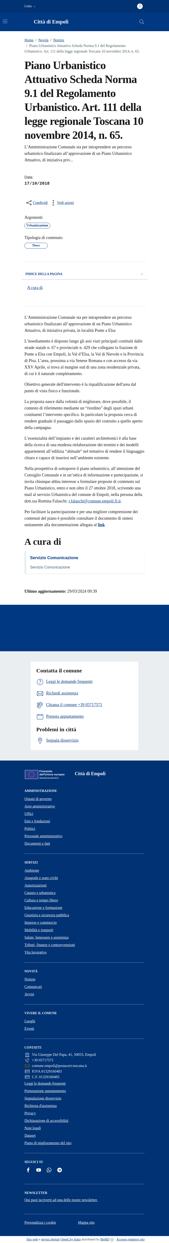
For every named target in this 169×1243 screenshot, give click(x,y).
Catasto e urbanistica (39, 893)
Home (29, 40)
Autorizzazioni (35, 885)
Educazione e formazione (43, 908)
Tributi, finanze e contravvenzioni (49, 945)
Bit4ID (104, 1239)
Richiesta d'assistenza (40, 1106)
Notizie (56, 40)
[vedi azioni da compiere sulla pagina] (62, 202)
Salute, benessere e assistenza (46, 937)
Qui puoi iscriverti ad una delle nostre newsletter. (61, 1200)
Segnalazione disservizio (42, 1098)
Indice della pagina (84, 274)
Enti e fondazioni (37, 821)
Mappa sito (86, 1222)
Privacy (30, 1113)
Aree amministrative (39, 806)
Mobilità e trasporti (38, 930)
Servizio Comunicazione (54, 557)
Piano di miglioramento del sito (47, 1143)
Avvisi (29, 994)
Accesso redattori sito (130, 1239)
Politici (29, 829)
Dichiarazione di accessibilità (46, 1121)
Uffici (28, 814)
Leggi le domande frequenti (45, 1083)
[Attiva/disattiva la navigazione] (5, 21)
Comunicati (33, 987)
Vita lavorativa (35, 952)
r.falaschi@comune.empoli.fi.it (95, 501)
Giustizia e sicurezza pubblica (46, 915)
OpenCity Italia (71, 1239)
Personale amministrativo (43, 836)
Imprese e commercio (40, 922)
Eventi (29, 1028)
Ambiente (31, 870)
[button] (30, 6)
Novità (41, 40)
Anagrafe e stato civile (41, 878)
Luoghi (29, 1021)
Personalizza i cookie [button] (40, 1222)
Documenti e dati (37, 843)
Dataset (30, 1135)
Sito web (32, 1239)
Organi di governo (38, 799)
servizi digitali (50, 1239)
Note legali (32, 1128)
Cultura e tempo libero (41, 900)
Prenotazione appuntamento (45, 1091)
